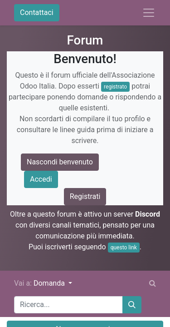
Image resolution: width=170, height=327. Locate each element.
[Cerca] (131, 304)
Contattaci (36, 12)
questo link (124, 247)
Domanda (50, 283)
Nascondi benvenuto (60, 162)
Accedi (41, 179)
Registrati (85, 196)
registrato (115, 87)
